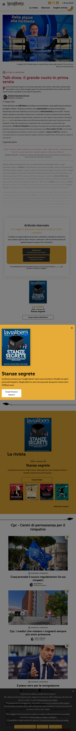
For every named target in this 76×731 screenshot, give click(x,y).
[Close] (72, 328)
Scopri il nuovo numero (13, 393)
